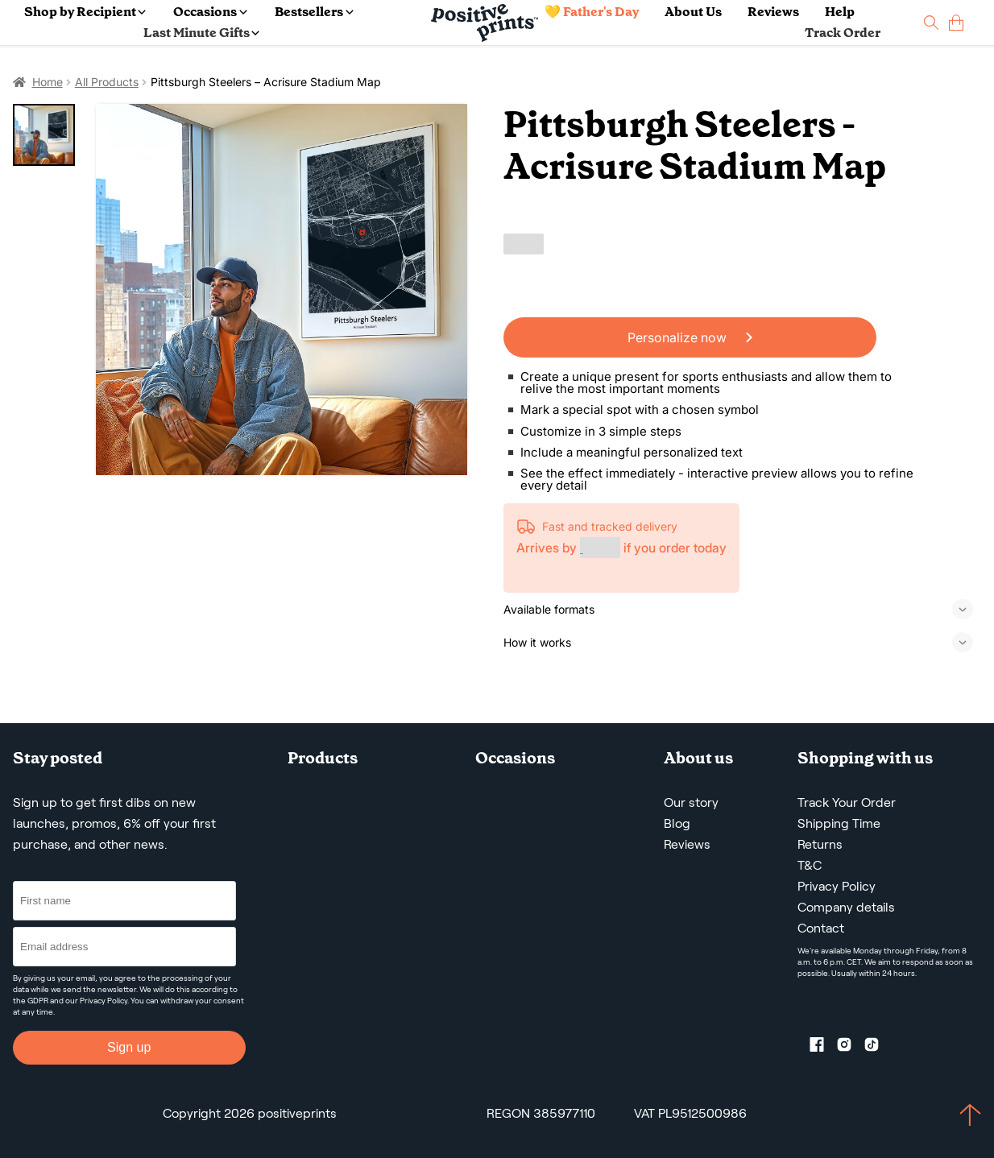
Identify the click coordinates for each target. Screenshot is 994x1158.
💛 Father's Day (592, 11)
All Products (107, 82)
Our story (691, 802)
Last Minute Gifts (201, 32)
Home (47, 82)
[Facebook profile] (823, 1047)
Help (840, 11)
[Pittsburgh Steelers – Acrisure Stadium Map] (282, 290)
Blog (677, 823)
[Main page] (484, 23)
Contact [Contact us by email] (820, 928)
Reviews (773, 11)
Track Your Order (846, 802)
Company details (846, 907)
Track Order (842, 32)
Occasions (209, 11)
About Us (693, 11)
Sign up (129, 1047)
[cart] (956, 23)
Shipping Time (838, 823)
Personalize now (689, 337)
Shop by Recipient (85, 11)
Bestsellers (314, 11)
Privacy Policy (103, 1000)
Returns (820, 844)
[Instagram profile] (850, 1047)
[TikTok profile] (878, 1047)
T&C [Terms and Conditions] (809, 865)
